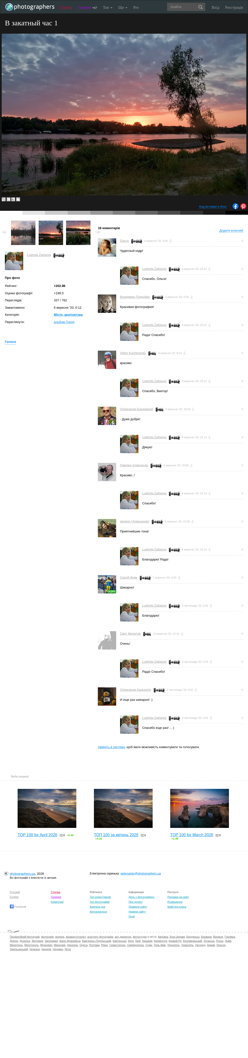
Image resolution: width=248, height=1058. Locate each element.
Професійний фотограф (25, 936)
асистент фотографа (100, 936)
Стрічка (65, 7)
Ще (122, 7)
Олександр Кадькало (135, 690)
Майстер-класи (176, 906)
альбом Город (64, 322)
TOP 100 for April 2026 (37, 835)
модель (60, 936)
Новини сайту (137, 911)
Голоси (10, 342)
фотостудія (140, 936)
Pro (136, 7)
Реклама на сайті (178, 896)
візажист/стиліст (76, 936)
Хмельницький (19, 949)
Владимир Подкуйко (135, 297)
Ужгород (200, 945)
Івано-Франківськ (69, 940)
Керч (131, 940)
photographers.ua (22, 873)
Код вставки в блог (213, 206)
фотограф (47, 936)
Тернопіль (173, 945)
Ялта (68, 949)
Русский (15, 892)
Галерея (87, 7)
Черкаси (34, 949)
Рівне (104, 945)
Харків (211, 945)
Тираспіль (187, 945)
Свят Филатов (130, 633)
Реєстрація (234, 7)
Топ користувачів (100, 896)
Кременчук (160, 940)
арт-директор (123, 936)
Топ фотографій (100, 901)
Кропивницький (192, 940)
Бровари (206, 936)
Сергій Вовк (128, 577)
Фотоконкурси (98, 911)
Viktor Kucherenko (133, 353)
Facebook (18, 906)
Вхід (215, 7)
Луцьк (219, 940)
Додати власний (231, 230)
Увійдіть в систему (111, 747)
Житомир (37, 940)
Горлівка (230, 936)
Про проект (136, 901)
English (14, 896)
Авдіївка (163, 936)
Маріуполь (16, 945)
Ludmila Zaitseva (39, 255)
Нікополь (72, 945)
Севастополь (117, 945)
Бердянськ (193, 936)
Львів (228, 940)
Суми (149, 945)
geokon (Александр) (134, 521)
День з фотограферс (142, 896)
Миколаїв (60, 945)
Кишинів (147, 940)
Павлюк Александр (134, 465)
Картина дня (97, 906)
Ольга (124, 241)
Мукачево (46, 945)
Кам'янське (120, 940)
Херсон (220, 945)
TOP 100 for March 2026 (191, 835)
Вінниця (218, 936)
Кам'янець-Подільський (96, 940)
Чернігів (46, 949)
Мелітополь (31, 945)
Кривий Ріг (175, 940)
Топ (108, 7)
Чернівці (58, 949)
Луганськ (208, 940)
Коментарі (57, 901)
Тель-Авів (160, 945)
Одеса (83, 945)
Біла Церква (177, 936)
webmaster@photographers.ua (140, 873)
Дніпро (14, 940)
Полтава (94, 945)
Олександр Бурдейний (136, 409)
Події (132, 916)
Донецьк (25, 940)
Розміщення (174, 901)
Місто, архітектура (68, 314)
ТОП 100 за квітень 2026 (116, 835)
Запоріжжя (51, 940)
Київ (137, 940)
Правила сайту (138, 906)
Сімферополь (135, 945)
